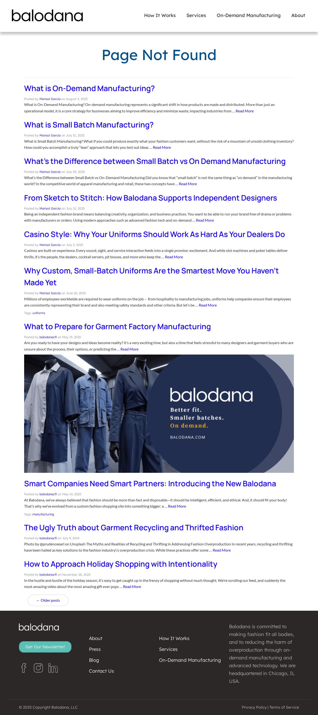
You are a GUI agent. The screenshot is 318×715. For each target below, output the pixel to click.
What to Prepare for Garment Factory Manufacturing (117, 326)
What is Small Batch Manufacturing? (89, 124)
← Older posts (48, 600)
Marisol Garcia (50, 99)
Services (196, 15)
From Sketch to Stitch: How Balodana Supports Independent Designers (150, 198)
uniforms (38, 313)
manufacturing (43, 514)
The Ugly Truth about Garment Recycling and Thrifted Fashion (133, 527)
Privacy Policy (254, 707)
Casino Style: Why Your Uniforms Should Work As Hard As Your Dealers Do (154, 234)
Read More (245, 111)
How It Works (160, 15)
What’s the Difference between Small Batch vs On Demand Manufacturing (155, 161)
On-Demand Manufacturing (249, 15)
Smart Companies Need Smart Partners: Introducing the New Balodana (150, 483)
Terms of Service (284, 707)
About (298, 15)
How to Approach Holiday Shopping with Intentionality (120, 564)
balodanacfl (48, 337)
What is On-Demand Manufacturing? (89, 88)
